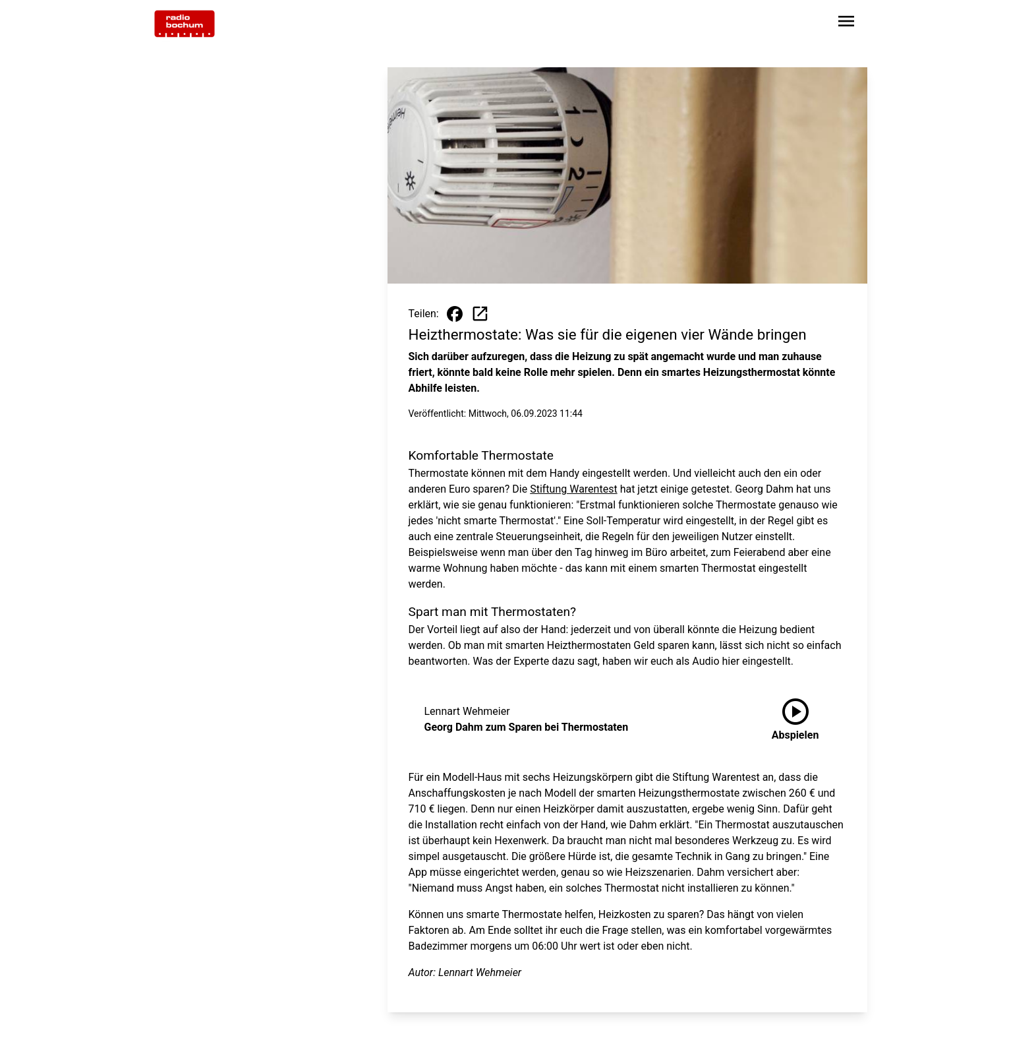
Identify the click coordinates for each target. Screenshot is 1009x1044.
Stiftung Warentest (573, 489)
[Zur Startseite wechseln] (184, 23)
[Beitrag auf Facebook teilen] (455, 314)
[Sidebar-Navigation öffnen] (846, 23)
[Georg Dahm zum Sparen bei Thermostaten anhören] (795, 719)
